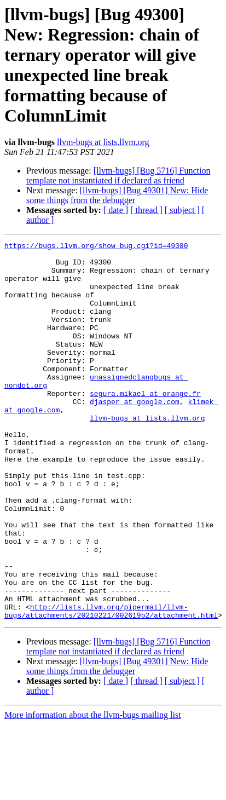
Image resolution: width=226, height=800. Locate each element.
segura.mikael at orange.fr (145, 424)
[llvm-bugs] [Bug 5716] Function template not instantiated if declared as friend (118, 175)
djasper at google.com (134, 434)
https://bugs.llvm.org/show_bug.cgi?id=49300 (96, 247)
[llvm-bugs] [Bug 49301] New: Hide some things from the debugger (117, 195)
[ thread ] (146, 210)
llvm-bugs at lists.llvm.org (103, 142)
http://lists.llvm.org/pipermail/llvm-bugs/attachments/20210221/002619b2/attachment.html (111, 685)
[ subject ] (182, 210)
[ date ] (115, 210)
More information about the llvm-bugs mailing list (92, 790)
